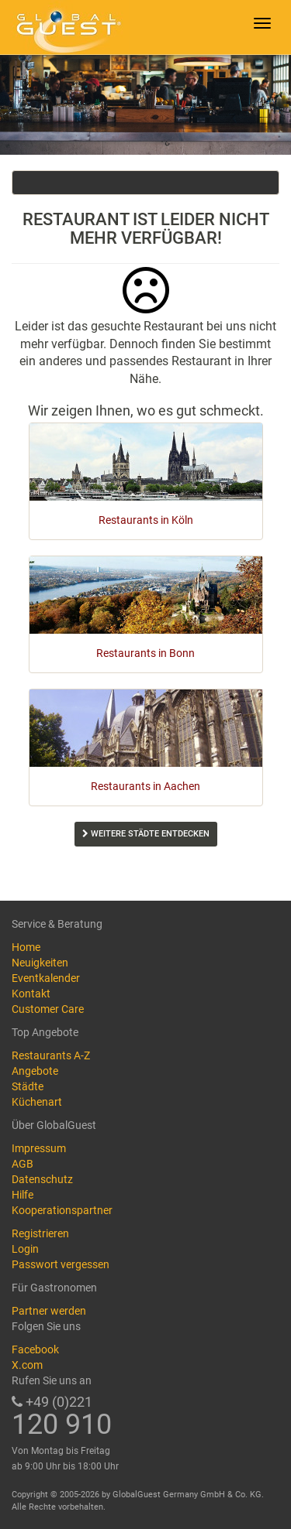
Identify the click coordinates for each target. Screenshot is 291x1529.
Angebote (35, 1071)
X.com (27, 1365)
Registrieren (40, 1233)
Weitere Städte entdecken (146, 834)
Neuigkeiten (40, 962)
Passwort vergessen (60, 1264)
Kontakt (31, 993)
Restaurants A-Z (51, 1055)
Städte (27, 1086)
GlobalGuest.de (66, 27)
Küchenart (37, 1102)
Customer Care (48, 1009)
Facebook (35, 1349)
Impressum (39, 1148)
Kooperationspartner (62, 1210)
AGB (22, 1164)
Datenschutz (42, 1179)
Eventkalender (46, 978)
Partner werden (49, 1311)
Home (26, 947)
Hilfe (22, 1195)
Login (25, 1249)
